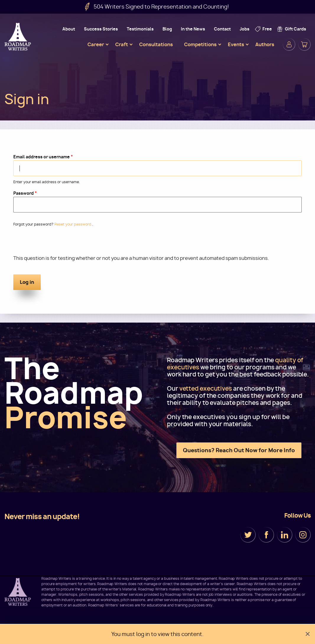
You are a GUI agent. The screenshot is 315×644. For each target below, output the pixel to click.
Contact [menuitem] (222, 29)
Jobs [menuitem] (244, 29)
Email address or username (41, 157)
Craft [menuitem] (121, 44)
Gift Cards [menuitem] (295, 29)
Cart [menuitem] (304, 44)
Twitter (248, 534)
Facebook (266, 534)
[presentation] (58, 243)
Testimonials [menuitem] (140, 29)
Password (23, 193)
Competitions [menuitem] (200, 44)
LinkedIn (284, 534)
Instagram (303, 534)
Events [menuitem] (236, 44)
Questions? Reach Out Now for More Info (239, 450)
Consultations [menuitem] (156, 44)
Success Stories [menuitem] (101, 29)
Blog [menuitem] (167, 29)
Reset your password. (73, 224)
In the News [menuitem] (193, 29)
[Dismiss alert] (307, 634)
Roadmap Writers (18, 37)
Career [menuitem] (95, 44)
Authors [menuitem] (264, 44)
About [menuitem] (68, 29)
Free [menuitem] (267, 29)
